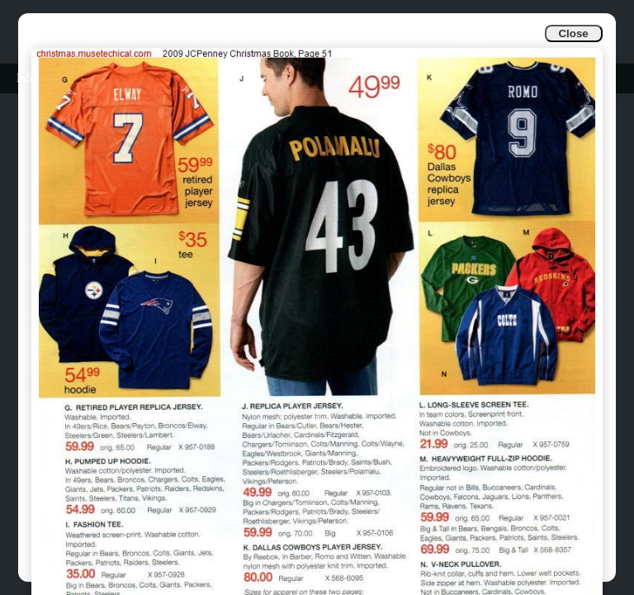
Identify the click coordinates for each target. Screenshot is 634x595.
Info (26, 78)
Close (573, 33)
